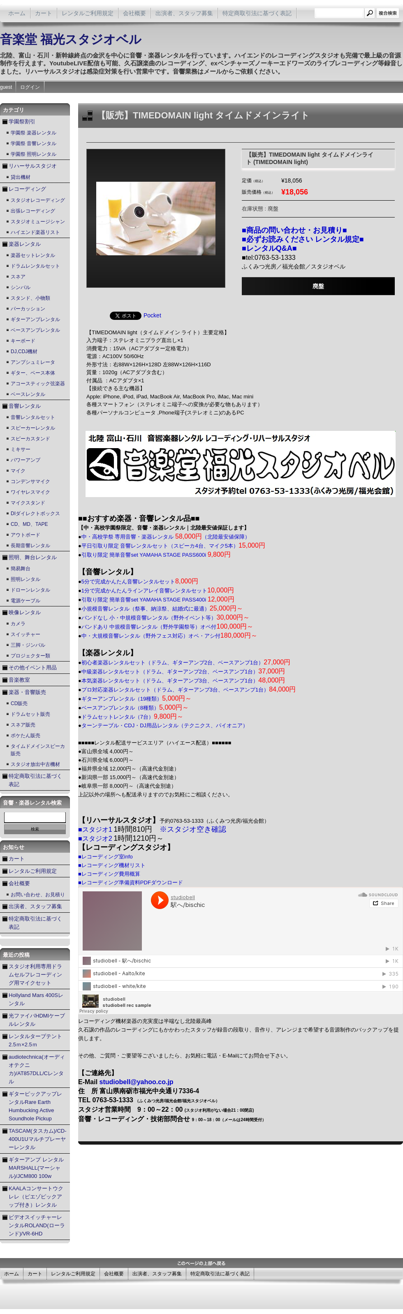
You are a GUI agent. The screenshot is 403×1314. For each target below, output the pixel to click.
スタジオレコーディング (38, 200)
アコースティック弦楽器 (38, 383)
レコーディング (27, 189)
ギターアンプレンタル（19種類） (136, 699)
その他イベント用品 (33, 667)
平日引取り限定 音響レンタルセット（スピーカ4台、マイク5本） (173, 546)
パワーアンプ (25, 460)
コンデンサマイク (30, 481)
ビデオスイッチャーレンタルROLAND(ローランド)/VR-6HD (37, 1225)
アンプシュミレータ (33, 362)
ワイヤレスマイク (30, 492)
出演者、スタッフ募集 (184, 13)
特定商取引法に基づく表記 (257, 13)
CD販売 (19, 703)
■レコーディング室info (105, 857)
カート (43, 13)
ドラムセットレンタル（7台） (132, 717)
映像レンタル (25, 612)
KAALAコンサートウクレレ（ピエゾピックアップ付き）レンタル (36, 1196)
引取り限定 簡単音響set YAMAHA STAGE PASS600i (156, 555)
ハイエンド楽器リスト (35, 232)
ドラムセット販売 (30, 714)
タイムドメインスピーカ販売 (38, 749)
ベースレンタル (28, 394)
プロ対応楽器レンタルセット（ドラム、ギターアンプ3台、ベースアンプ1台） (188, 690)
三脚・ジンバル (28, 645)
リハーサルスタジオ (33, 166)
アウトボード (25, 535)
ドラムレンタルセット (35, 266)
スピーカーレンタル (33, 428)
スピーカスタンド (30, 439)
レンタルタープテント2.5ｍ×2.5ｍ (35, 1040)
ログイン (30, 87)
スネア (18, 277)
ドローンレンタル (30, 590)
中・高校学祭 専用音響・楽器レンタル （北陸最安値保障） (165, 537)
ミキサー (20, 449)
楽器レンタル (25, 244)
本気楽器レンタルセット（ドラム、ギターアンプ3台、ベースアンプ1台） (183, 681)
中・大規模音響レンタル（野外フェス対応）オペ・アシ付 (169, 636)
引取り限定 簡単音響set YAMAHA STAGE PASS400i (157, 600)
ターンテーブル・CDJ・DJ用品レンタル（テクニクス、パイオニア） (164, 725)
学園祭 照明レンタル (33, 154)
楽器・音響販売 (27, 692)
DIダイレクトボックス (35, 513)
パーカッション (28, 309)
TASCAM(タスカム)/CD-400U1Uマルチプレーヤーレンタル (38, 1139)
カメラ (18, 624)
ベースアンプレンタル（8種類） (135, 708)
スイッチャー (25, 634)
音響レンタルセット (33, 417)
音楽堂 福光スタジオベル (70, 39)
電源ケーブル (25, 601)
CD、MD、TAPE (29, 524)
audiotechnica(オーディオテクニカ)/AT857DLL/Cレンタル (37, 1069)
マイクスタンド (28, 503)
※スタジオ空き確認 (193, 829)
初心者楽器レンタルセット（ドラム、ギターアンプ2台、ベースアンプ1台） (185, 662)
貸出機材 (20, 177)
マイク (18, 471)
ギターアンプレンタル (35, 319)
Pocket (152, 315)
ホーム (16, 13)
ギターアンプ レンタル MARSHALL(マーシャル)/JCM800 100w (36, 1168)
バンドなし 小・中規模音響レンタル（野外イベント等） (165, 618)
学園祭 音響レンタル (33, 143)
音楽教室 (19, 680)
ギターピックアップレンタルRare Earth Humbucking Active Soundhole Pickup (35, 1106)
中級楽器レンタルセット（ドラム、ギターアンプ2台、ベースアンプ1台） (183, 672)
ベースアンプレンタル (35, 330)
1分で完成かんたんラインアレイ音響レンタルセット (157, 591)
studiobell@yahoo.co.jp (137, 1081)
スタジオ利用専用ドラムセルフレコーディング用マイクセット (35, 974)
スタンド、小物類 (30, 298)
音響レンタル (25, 406)
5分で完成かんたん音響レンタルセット (139, 581)
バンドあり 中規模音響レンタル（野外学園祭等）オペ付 (167, 627)
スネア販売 (23, 725)
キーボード (23, 341)
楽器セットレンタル (33, 255)
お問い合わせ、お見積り (38, 895)
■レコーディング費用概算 (109, 874)
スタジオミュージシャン (38, 221)
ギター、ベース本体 (33, 373)
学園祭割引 (22, 121)
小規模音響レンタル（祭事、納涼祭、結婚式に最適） (162, 609)
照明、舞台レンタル (33, 557)
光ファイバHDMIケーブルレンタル (37, 1020)
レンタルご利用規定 (87, 13)
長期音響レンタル (30, 545)
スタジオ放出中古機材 (35, 764)
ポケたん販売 (25, 735)
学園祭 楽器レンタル (33, 133)
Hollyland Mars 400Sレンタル (36, 999)
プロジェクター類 (30, 656)
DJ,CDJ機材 (24, 351)
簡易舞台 (20, 568)
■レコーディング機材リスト (112, 865)
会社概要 (134, 13)
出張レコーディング (33, 211)
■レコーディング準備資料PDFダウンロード (130, 882)
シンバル (20, 287)
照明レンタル (25, 579)
